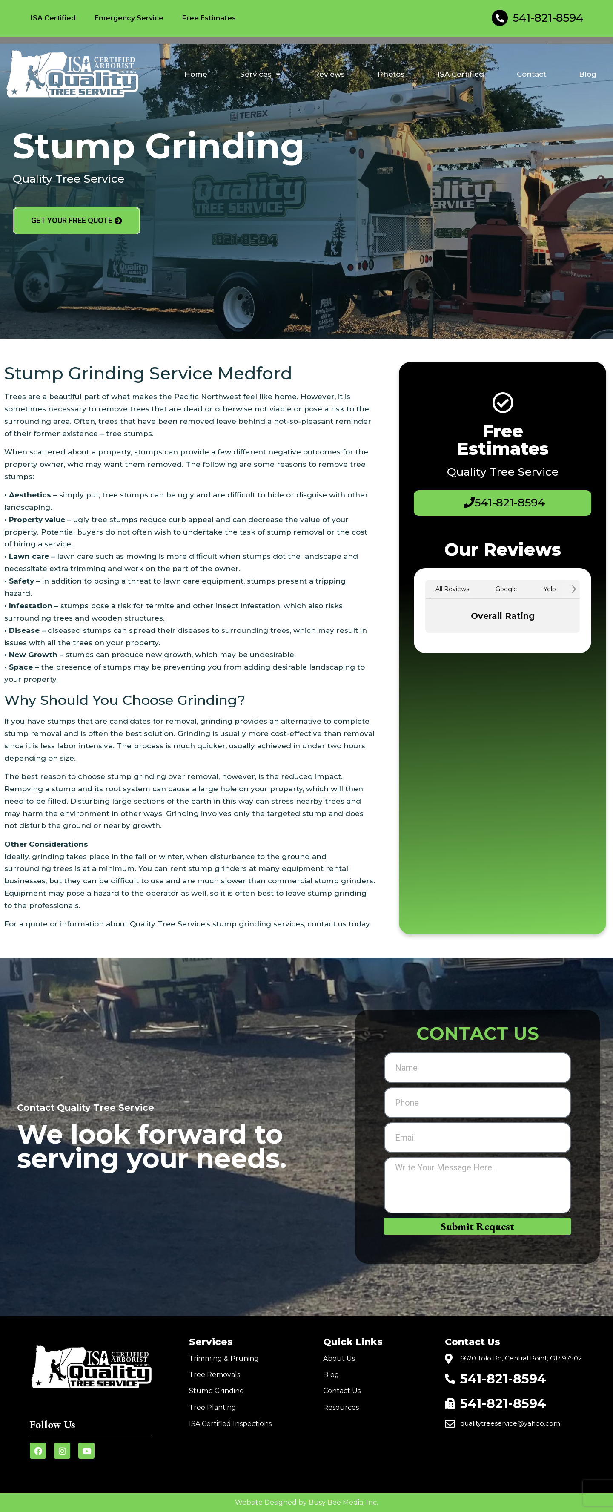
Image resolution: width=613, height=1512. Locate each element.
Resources (341, 1407)
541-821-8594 (548, 18)
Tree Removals (214, 1375)
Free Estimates (209, 18)
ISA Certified (53, 18)
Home (195, 74)
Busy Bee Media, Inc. (343, 1502)
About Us (339, 1358)
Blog (587, 74)
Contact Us (342, 1391)
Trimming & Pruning (224, 1358)
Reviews (329, 74)
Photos (391, 74)
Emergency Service (129, 18)
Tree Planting (212, 1407)
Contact (531, 74)
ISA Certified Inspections (230, 1424)
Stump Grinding (216, 1391)
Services (260, 74)
